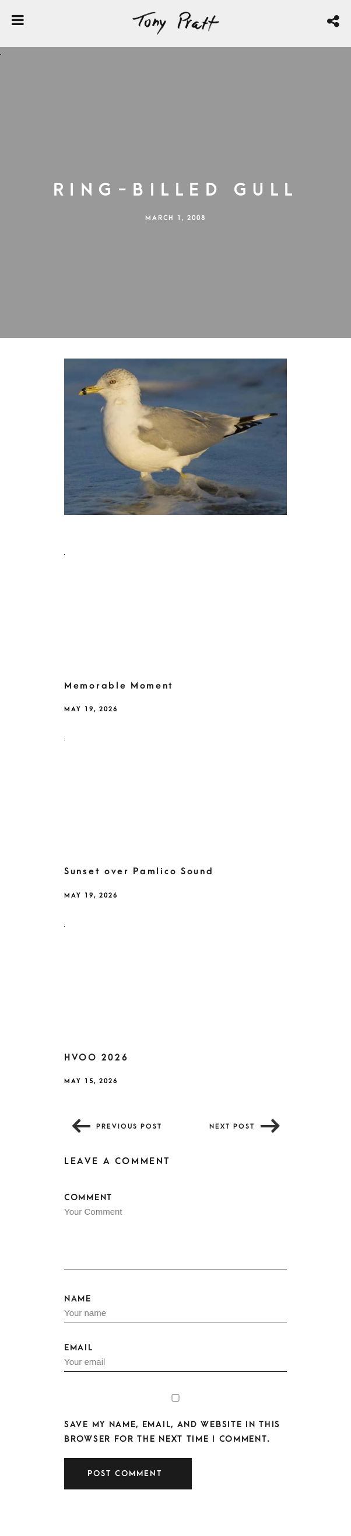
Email (175, 1357)
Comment (175, 1231)
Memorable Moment (119, 685)
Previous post (129, 1126)
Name (175, 1308)
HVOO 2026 (96, 1057)
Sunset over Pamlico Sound (139, 871)
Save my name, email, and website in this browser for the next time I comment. (172, 1432)
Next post (232, 1126)
